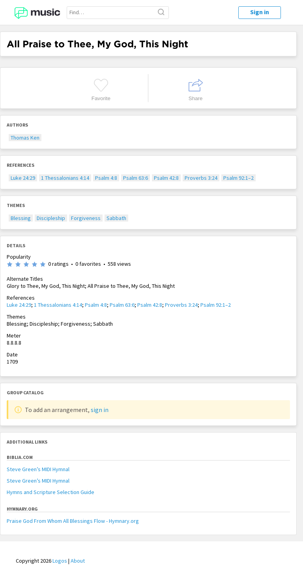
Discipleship (51, 218)
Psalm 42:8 (166, 177)
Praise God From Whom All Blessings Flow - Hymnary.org (73, 520)
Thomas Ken (25, 137)
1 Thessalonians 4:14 (65, 177)
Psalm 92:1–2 (238, 177)
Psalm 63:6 (135, 177)
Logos (59, 560)
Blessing (21, 218)
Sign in (259, 12)
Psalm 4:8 (106, 177)
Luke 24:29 (23, 177)
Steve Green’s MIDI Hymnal (38, 469)
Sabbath (116, 218)
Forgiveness (86, 218)
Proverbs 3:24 (201, 177)
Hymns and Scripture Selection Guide (50, 492)
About (78, 560)
